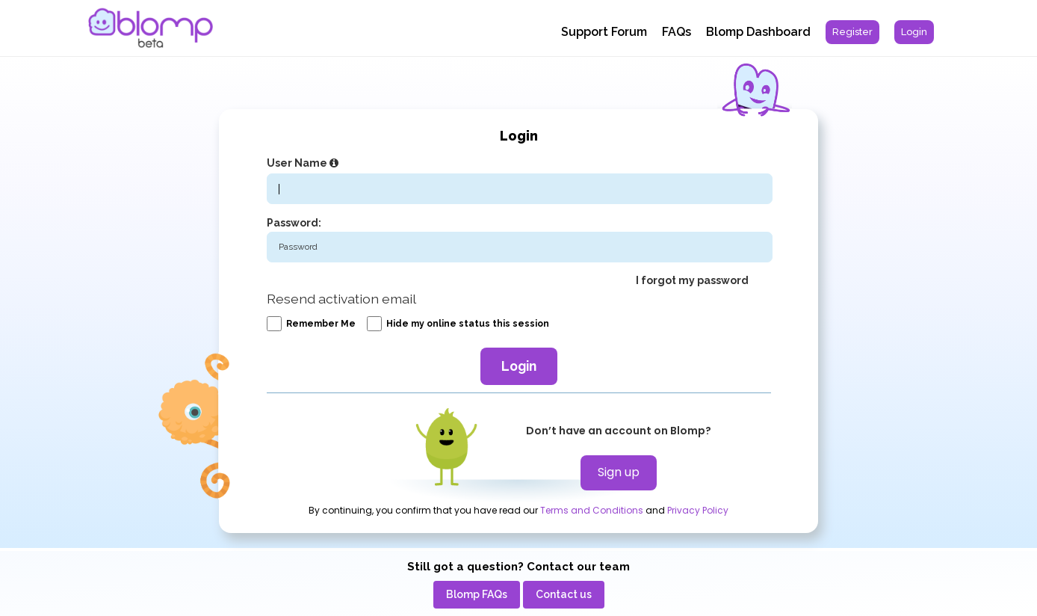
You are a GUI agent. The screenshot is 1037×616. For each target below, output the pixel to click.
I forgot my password (692, 280)
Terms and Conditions (591, 511)
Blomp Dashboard (758, 32)
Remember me (311, 323)
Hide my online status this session (458, 323)
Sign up (619, 472)
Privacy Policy (697, 511)
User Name (304, 163)
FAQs (676, 32)
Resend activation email (341, 299)
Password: (294, 223)
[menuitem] (852, 32)
